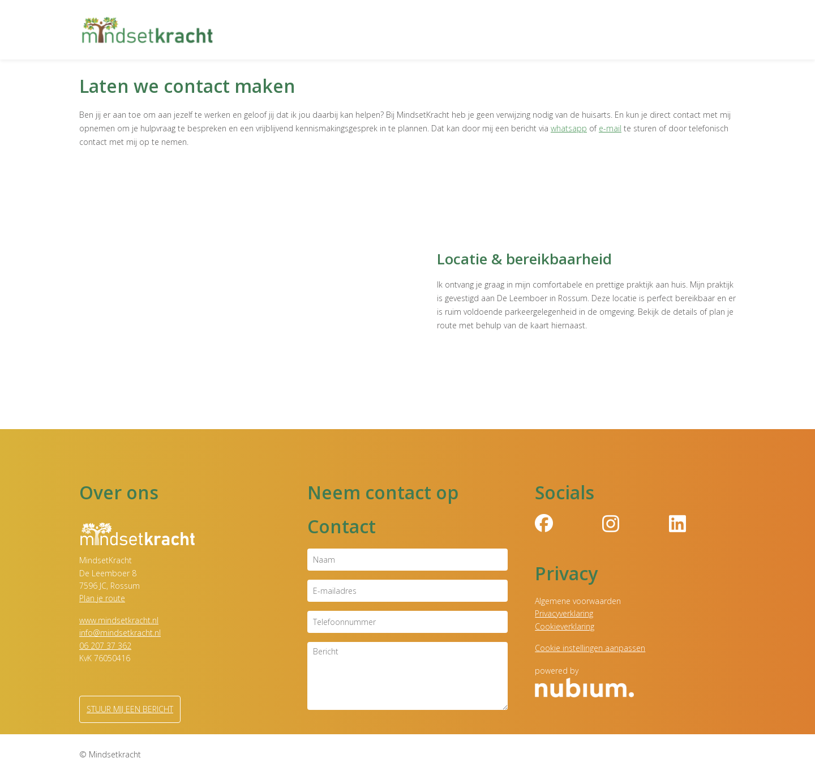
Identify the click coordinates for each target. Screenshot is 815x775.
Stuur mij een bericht (130, 709)
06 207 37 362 (105, 645)
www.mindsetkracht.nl (118, 620)
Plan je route (102, 598)
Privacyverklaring (564, 613)
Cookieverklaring (564, 626)
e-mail (610, 128)
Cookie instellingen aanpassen (590, 648)
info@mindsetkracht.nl (120, 632)
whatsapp (569, 128)
